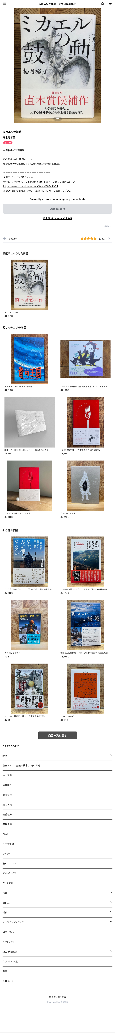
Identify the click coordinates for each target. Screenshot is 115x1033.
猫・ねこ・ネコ (9, 863)
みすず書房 (8, 843)
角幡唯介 (7, 785)
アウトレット (9, 941)
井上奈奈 (7, 775)
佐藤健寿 (7, 814)
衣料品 (6, 902)
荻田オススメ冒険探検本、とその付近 (21, 765)
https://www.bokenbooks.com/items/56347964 (30, 186)
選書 (5, 971)
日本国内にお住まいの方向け (57, 218)
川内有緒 (7, 804)
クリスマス (8, 883)
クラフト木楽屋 (10, 961)
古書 (5, 892)
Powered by (57, 1002)
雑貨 (5, 912)
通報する (108, 226)
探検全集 (7, 824)
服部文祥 (7, 795)
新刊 (5, 755)
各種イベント (9, 981)
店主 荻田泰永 (10, 951)
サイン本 (7, 853)
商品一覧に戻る (57, 735)
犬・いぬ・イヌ (9, 873)
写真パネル (8, 932)
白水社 (6, 834)
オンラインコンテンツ (13, 922)
